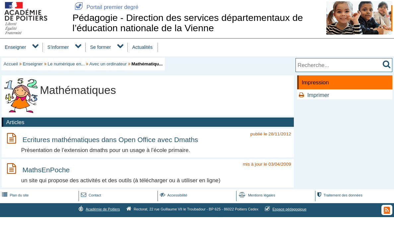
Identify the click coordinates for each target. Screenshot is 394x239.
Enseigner (15, 47)
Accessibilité (173, 195)
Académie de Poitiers (103, 209)
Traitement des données (339, 195)
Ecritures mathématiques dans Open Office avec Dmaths (110, 139)
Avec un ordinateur (108, 63)
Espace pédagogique (290, 209)
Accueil (11, 63)
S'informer (58, 47)
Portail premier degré (105, 7)
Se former (100, 47)
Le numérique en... (66, 63)
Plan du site (15, 195)
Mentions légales (256, 195)
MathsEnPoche (46, 170)
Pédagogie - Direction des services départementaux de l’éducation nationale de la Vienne (187, 22)
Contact (90, 195)
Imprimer (318, 95)
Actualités (142, 47)
